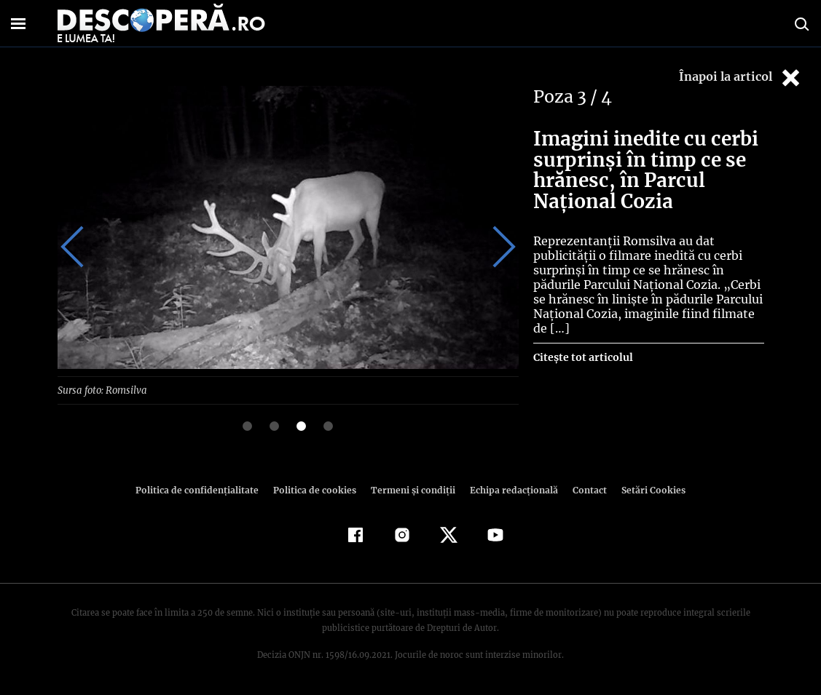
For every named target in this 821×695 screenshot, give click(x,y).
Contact (584, 489)
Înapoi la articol (741, 77)
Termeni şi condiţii (411, 489)
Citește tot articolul (582, 357)
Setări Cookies (646, 489)
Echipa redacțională (510, 489)
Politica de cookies (317, 489)
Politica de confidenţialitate (204, 489)
